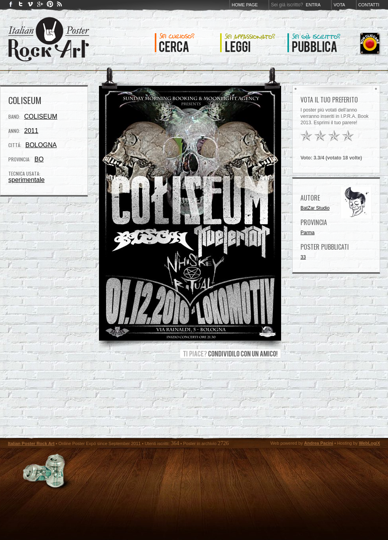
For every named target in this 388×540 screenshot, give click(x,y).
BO (39, 159)
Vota (339, 4)
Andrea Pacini (318, 443)
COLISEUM (40, 116)
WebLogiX (369, 443)
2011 (31, 130)
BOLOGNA (41, 145)
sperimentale (26, 179)
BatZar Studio (315, 208)
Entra (313, 4)
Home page (245, 4)
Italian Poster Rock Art (31, 443)
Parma (307, 232)
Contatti (368, 4)
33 (303, 257)
